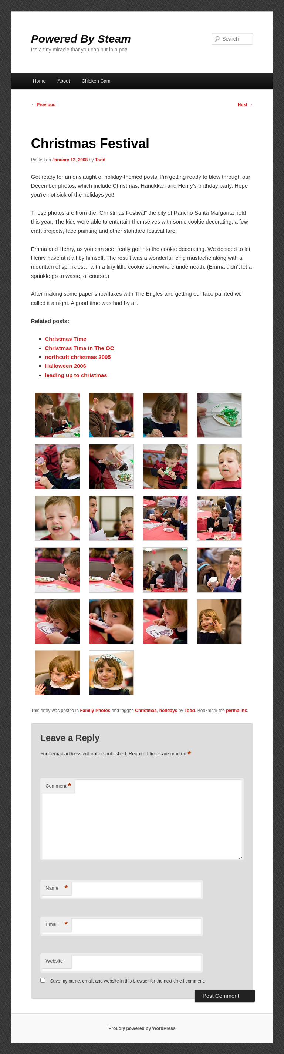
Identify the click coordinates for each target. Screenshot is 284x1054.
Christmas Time (65, 339)
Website (54, 961)
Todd (100, 159)
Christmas (146, 710)
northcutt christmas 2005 (78, 357)
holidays (168, 710)
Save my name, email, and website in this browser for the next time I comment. (127, 981)
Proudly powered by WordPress (141, 1028)
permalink (236, 710)
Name (56, 888)
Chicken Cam (96, 81)
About (63, 81)
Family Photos (95, 710)
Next (245, 104)
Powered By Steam (81, 39)
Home (39, 81)
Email (56, 924)
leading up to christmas (76, 375)
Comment (58, 786)
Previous (43, 104)
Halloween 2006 (65, 366)
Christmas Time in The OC (79, 348)
